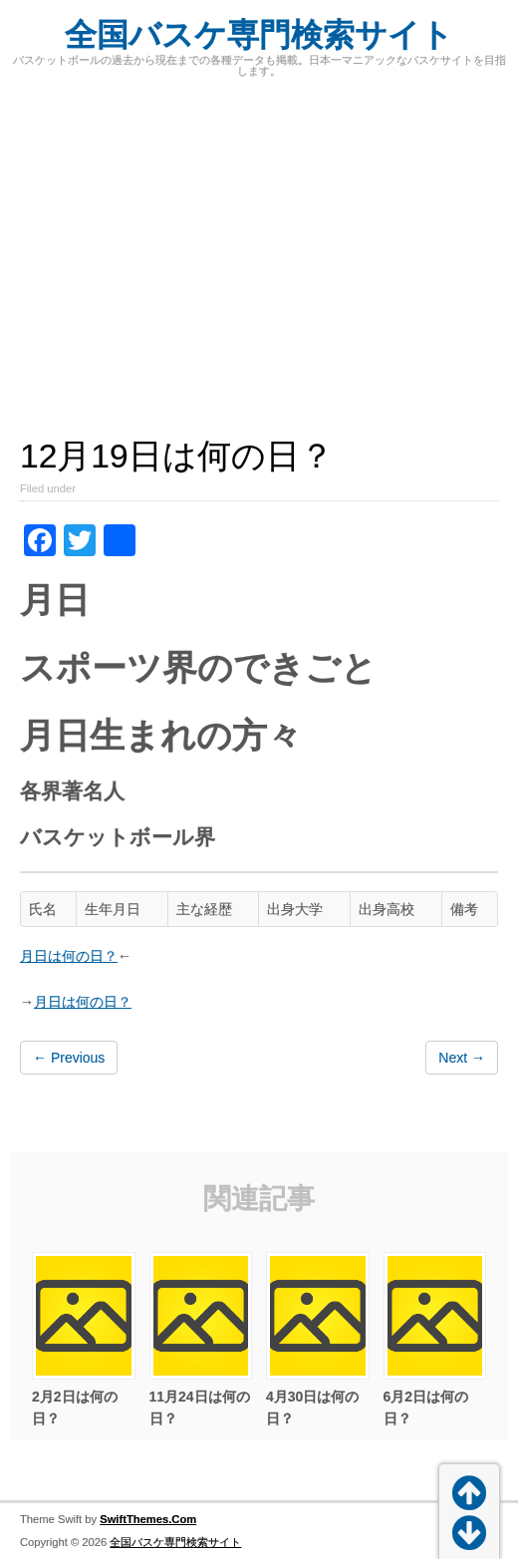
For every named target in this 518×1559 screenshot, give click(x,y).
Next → (461, 1058)
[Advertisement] (259, 246)
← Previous (69, 1058)
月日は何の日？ (69, 956)
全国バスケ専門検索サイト (259, 35)
